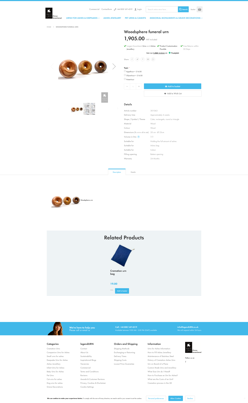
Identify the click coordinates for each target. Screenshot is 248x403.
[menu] (134, 17)
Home (49, 27)
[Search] (183, 9)
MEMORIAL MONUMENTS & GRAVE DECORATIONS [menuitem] (175, 17)
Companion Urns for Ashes (58, 352)
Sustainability (86, 356)
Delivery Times (120, 356)
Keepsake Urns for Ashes (57, 360)
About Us (84, 352)
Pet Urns (50, 375)
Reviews (83, 375)
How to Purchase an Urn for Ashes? (163, 375)
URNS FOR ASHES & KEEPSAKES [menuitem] (81, 17)
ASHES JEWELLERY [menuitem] (112, 17)
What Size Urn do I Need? (159, 371)
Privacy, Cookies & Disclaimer (93, 382)
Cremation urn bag (118, 272)
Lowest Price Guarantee (124, 363)
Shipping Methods (121, 348)
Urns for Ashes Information (159, 348)
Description (117, 172)
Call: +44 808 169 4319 (126, 327)
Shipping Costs (120, 360)
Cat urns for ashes (54, 379)
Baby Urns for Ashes (55, 371)
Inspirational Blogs (88, 360)
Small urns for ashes (55, 356)
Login (139, 9)
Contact (83, 348)
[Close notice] (244, 398)
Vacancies (84, 363)
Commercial (94, 9)
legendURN (87, 343)
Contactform (106, 9)
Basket (193, 9)
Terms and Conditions (89, 371)
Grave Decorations (55, 386)
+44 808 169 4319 (124, 9)
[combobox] (167, 9)
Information (154, 343)
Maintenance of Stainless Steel (161, 356)
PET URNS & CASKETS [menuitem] (135, 17)
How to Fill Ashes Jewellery (159, 352)
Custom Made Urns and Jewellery (162, 367)
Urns (144, 45)
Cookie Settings (87, 386)
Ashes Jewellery (53, 363)
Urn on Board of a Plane (158, 363)
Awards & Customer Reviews (92, 379)
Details (133, 172)
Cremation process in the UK (160, 382)
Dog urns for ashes (55, 382)
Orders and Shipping (125, 343)
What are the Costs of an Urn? (160, 379)
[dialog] (124, 398)
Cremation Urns (53, 348)
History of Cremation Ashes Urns (161, 360)
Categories (53, 343)
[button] (114, 66)
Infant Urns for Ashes (55, 367)
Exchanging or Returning (124, 352)
